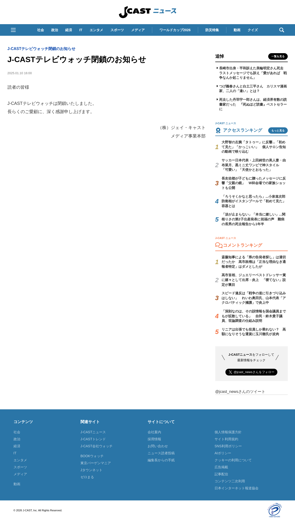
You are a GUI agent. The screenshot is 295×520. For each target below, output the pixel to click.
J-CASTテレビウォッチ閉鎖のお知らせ (41, 49)
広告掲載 (221, 467)
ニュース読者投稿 (161, 453)
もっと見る (278, 130)
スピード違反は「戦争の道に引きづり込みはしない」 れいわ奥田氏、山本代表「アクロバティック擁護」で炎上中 (254, 297)
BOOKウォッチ (92, 456)
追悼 (219, 56)
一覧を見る (278, 56)
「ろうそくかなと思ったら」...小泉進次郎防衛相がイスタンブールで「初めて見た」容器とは (254, 201)
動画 (237, 30)
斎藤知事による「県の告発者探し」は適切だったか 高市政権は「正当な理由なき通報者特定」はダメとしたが (254, 261)
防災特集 (212, 30)
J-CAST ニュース (148, 12)
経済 (68, 30)
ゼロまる (87, 477)
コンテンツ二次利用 (230, 481)
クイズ (253, 30)
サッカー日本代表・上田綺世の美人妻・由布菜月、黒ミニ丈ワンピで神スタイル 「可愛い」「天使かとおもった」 (254, 165)
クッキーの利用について (233, 460)
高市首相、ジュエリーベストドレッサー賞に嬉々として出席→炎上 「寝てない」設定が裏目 (254, 279)
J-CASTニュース (93, 432)
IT (80, 30)
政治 (54, 30)
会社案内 (154, 432)
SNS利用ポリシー (228, 446)
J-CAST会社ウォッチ (96, 446)
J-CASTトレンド (93, 439)
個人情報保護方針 (228, 432)
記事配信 (221, 474)
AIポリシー (223, 453)
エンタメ (96, 30)
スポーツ (117, 30)
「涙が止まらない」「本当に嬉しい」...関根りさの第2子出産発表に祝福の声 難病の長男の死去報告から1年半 (253, 219)
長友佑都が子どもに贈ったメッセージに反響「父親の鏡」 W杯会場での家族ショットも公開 (254, 183)
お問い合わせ (158, 446)
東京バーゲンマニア (95, 463)
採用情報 (154, 439)
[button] (13, 30)
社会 (40, 30)
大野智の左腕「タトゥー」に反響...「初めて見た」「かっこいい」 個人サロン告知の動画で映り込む (254, 146)
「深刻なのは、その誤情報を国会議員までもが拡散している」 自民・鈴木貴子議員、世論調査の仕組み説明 (254, 316)
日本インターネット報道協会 (237, 488)
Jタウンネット (91, 470)
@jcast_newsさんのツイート (240, 392)
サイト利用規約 (226, 439)
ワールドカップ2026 (175, 30)
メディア (138, 30)
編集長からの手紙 (161, 460)
